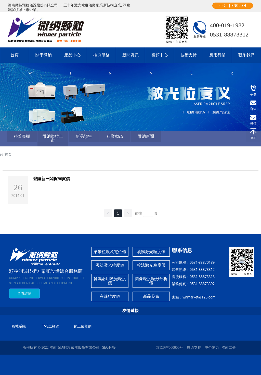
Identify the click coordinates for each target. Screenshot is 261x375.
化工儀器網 (83, 326)
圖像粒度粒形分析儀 (151, 280)
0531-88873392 (202, 284)
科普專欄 (22, 136)
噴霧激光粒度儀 (151, 251)
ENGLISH (238, 6)
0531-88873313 (202, 277)
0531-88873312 (229, 34)
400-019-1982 (227, 25)
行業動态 (115, 136)
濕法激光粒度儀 (110, 265)
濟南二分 (228, 347)
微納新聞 (146, 136)
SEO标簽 (109, 347)
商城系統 (18, 326)
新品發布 (151, 296)
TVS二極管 (50, 326)
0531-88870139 (202, 262)
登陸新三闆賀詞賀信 (51, 178)
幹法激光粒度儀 (151, 265)
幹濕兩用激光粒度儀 (110, 280)
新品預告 (84, 136)
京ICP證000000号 (169, 347)
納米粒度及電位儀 (110, 251)
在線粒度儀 (110, 296)
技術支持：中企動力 (203, 347)
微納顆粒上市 (53, 138)
